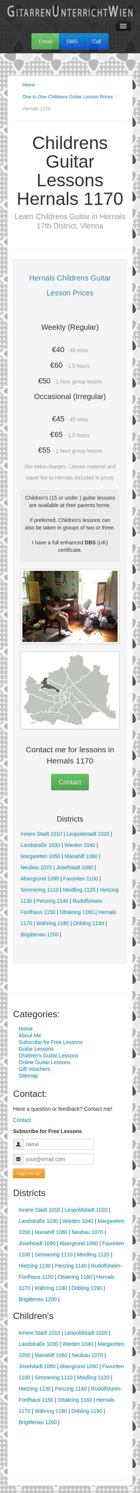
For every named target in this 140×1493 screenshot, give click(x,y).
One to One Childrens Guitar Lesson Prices (67, 96)
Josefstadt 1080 (74, 867)
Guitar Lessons (36, 1049)
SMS (72, 41)
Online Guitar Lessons (45, 1062)
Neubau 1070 (36, 867)
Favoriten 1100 (80, 879)
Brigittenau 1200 (40, 934)
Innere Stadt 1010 (41, 834)
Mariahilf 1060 (81, 856)
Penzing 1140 (53, 901)
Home (28, 85)
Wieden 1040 (79, 845)
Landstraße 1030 (40, 845)
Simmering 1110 (40, 890)
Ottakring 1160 (77, 912)
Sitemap (28, 1076)
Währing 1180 (53, 923)
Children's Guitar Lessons (48, 1056)
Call (96, 41)
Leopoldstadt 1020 (87, 834)
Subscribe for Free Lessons (51, 1042)
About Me (30, 1035)
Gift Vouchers (34, 1069)
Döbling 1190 (88, 923)
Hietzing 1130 (35, 1266)
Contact (70, 782)
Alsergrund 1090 (40, 879)
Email (45, 41)
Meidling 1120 (79, 890)
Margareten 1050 (40, 856)
